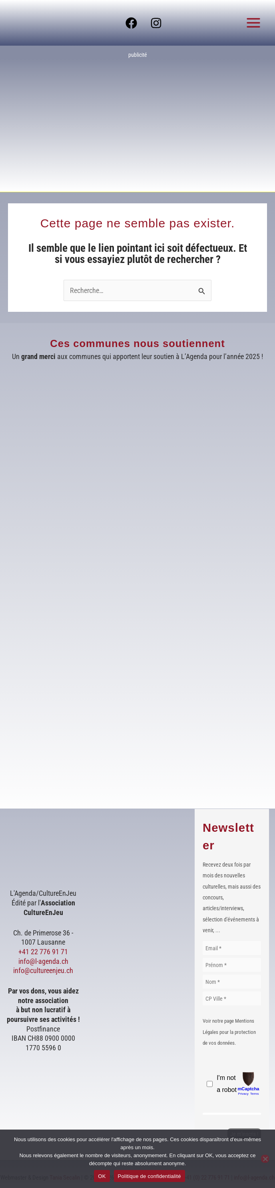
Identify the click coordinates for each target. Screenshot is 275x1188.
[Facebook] (131, 23)
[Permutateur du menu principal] (253, 22)
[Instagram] (156, 23)
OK (102, 1176)
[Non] (265, 1159)
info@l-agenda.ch (43, 961)
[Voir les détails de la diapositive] (137, 119)
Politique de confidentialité (149, 1176)
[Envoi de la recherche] (201, 291)
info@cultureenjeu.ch (43, 970)
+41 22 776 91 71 (43, 951)
